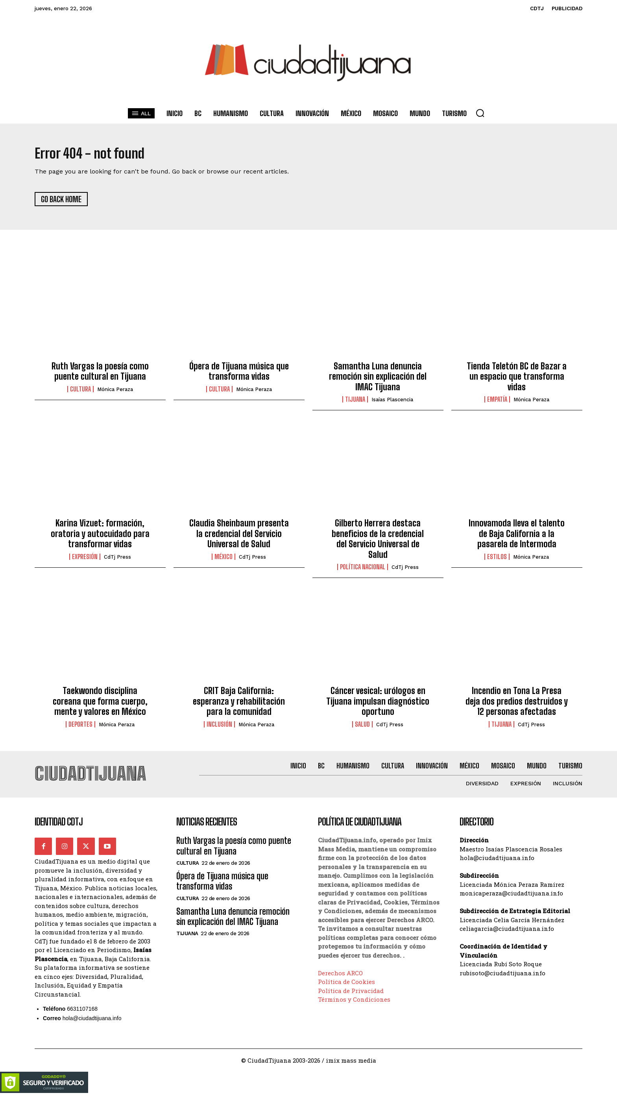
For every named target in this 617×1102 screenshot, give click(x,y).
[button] (480, 112)
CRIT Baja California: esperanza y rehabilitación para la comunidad (239, 704)
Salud (362, 727)
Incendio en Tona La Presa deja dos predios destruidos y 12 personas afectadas (517, 704)
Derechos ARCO (340, 980)
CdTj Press (117, 560)
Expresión (85, 560)
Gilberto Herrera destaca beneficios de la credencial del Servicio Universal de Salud (378, 542)
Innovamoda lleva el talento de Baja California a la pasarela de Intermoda (517, 537)
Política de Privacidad (351, 997)
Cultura (80, 392)
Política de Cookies (346, 988)
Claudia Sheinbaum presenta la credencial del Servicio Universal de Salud (239, 537)
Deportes (80, 727)
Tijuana (355, 403)
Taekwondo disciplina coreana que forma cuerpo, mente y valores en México (100, 704)
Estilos (497, 560)
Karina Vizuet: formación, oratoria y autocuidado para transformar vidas (100, 537)
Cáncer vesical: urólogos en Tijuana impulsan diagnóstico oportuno (377, 704)
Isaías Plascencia (392, 403)
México (223, 560)
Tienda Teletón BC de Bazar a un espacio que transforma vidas (517, 379)
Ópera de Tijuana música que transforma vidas (239, 374)
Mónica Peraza (115, 392)
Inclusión (219, 727)
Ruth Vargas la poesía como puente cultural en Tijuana (100, 374)
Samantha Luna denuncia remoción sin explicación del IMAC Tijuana (378, 379)
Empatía (497, 403)
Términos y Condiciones (354, 1006)
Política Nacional (362, 570)
